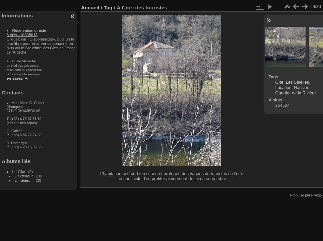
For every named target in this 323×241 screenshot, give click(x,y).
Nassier (301, 87)
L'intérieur (23, 180)
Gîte (279, 82)
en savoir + (17, 78)
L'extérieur (24, 176)
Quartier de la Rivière (295, 92)
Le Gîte (18, 171)
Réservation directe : (28, 32)
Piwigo (316, 195)
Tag (108, 7)
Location (283, 87)
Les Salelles (297, 82)
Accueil (90, 7)
